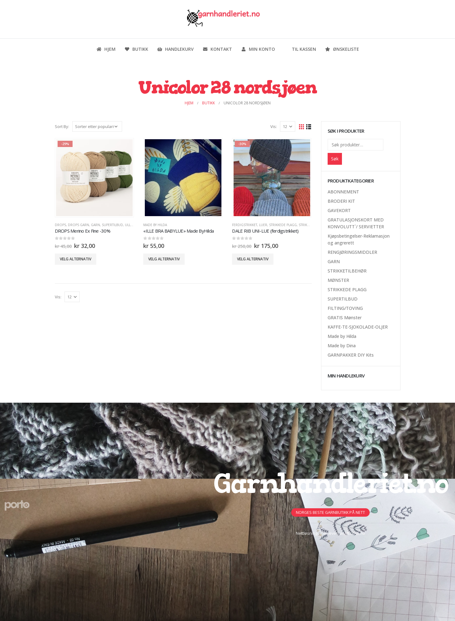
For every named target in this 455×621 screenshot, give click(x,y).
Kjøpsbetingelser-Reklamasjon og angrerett (359, 239)
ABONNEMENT (343, 192)
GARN (95, 225)
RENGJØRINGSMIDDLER (352, 252)
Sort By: (62, 126)
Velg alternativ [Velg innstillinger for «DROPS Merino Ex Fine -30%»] (75, 259)
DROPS (60, 225)
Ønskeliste (342, 49)
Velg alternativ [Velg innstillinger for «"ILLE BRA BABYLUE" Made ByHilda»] (164, 259)
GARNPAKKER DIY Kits (351, 355)
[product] (94, 177)
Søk (335, 159)
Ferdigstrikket (244, 225)
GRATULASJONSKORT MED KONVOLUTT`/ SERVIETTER (356, 223)
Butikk (136, 49)
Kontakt (217, 49)
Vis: (273, 126)
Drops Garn (78, 225)
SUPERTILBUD (112, 225)
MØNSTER (338, 280)
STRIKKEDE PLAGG (283, 225)
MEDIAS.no (355, 533)
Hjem (106, 49)
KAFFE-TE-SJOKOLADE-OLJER (358, 327)
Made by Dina (342, 345)
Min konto (258, 49)
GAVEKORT (339, 210)
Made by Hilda (155, 225)
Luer (263, 225)
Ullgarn (132, 225)
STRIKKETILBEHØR (347, 271)
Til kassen (300, 49)
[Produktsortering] (97, 126)
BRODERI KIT (341, 201)
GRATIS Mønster (345, 317)
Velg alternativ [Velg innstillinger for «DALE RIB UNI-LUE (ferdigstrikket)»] (252, 259)
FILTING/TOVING (345, 308)
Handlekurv (175, 49)
